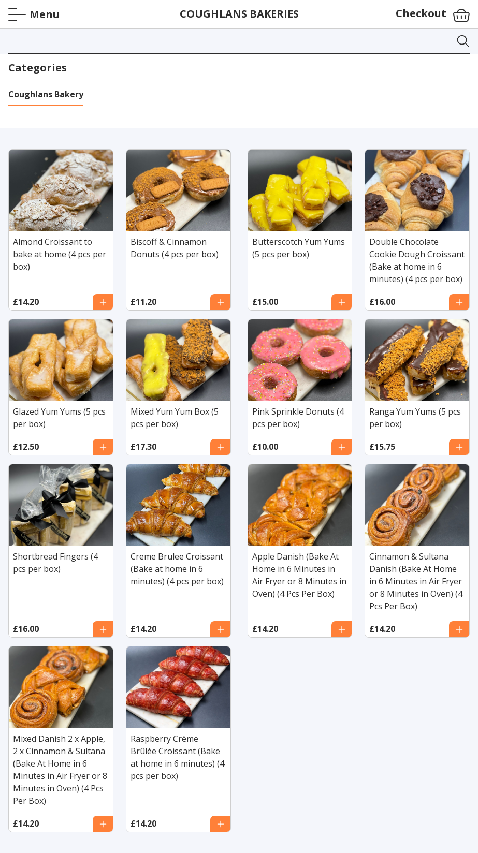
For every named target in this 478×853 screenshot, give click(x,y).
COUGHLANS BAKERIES (239, 14)
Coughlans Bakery (45, 94)
